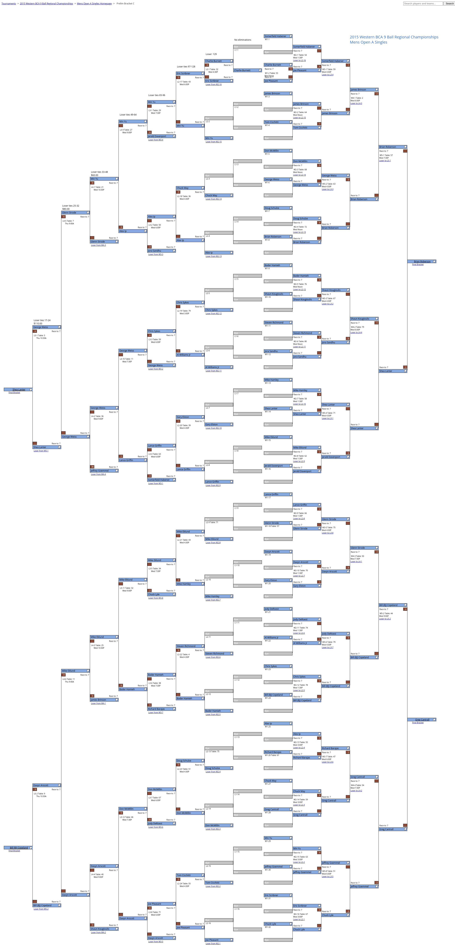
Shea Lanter (271, 408)
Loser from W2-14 (214, 199)
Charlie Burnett (273, 64)
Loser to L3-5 (327, 876)
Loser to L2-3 (299, 805)
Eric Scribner (271, 895)
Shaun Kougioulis (274, 294)
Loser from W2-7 (213, 599)
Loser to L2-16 (299, 60)
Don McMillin (272, 150)
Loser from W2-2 (213, 886)
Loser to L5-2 (385, 618)
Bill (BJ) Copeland (274, 694)
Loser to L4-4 (356, 332)
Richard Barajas (273, 752)
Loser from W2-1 (213, 943)
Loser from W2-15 (214, 141)
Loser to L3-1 (327, 418)
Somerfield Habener (275, 36)
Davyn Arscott (272, 551)
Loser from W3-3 (155, 254)
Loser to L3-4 (327, 74)
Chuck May (270, 780)
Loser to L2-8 (299, 518)
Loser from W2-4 (213, 771)
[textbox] (423, 4)
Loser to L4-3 (356, 103)
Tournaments (9, 3)
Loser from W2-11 (214, 370)
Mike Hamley (272, 379)
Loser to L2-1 (299, 919)
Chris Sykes (271, 666)
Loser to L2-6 (299, 633)
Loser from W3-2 (155, 369)
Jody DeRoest (272, 609)
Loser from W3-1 (155, 483)
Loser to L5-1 (385, 160)
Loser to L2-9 (299, 461)
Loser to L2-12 (299, 289)
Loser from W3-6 (155, 827)
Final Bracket (418, 264)
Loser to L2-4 (299, 747)
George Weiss (272, 179)
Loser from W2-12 (214, 313)
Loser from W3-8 (155, 598)
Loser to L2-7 (299, 575)
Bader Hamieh (272, 265)
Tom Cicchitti (272, 122)
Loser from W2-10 (214, 428)
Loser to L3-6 (327, 762)
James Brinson (272, 93)
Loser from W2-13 (214, 256)
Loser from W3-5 (155, 941)
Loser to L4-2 (356, 790)
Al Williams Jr (272, 637)
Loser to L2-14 (299, 175)
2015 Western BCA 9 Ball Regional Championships (46, 3)
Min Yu (268, 838)
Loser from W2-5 (213, 714)
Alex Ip (268, 723)
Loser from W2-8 (213, 542)
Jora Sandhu (271, 351)
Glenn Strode (272, 523)
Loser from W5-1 (41, 450)
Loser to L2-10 (299, 404)
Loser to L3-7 (327, 647)
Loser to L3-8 (327, 532)
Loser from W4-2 (98, 932)
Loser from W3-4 (155, 139)
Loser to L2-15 (299, 117)
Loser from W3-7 (155, 712)
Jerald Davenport (274, 465)
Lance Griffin (271, 494)
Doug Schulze (272, 208)
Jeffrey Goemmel (274, 866)
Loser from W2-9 (213, 485)
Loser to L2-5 (299, 690)
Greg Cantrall (272, 809)
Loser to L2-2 (299, 862)
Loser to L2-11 (299, 346)
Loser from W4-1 (98, 703)
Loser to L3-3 (327, 189)
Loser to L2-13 (299, 232)
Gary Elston (271, 580)
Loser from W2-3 (213, 829)
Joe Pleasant (271, 80)
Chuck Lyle (270, 924)
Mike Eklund (271, 437)
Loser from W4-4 (98, 474)
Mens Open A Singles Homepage (94, 3)
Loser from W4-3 (98, 245)
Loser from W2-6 (213, 657)
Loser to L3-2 (327, 303)
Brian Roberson (273, 236)
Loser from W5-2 (41, 909)
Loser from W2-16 (214, 84)
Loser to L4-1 (356, 561)
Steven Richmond (274, 322)
